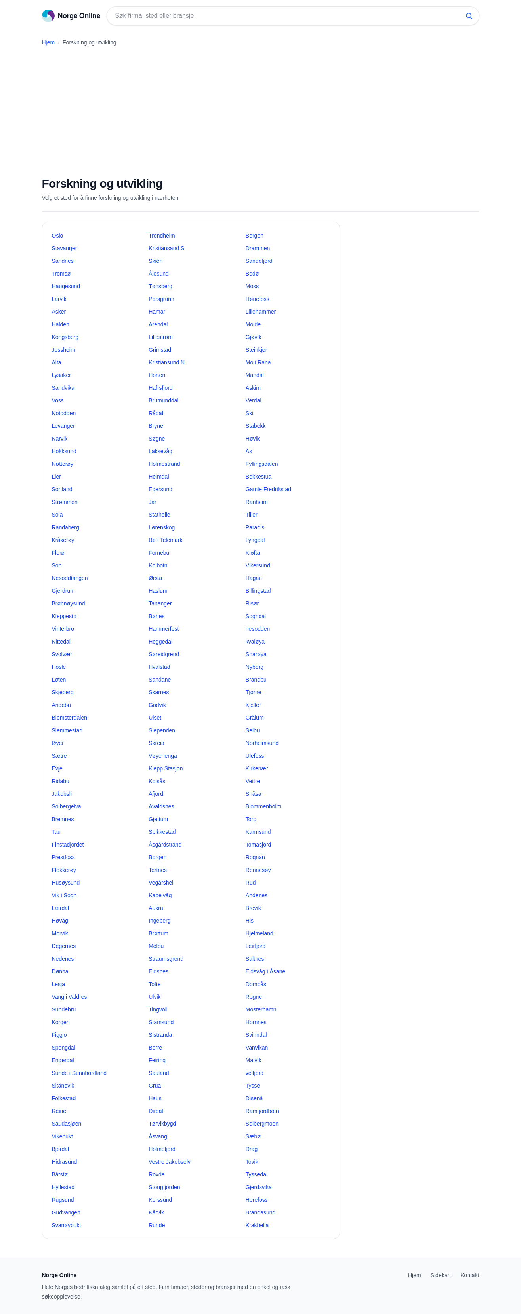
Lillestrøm (161, 337)
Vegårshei (161, 882)
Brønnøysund (68, 603)
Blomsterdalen (70, 717)
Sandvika (63, 388)
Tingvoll (158, 1009)
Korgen (61, 1022)
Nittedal (61, 641)
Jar (152, 502)
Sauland (159, 1073)
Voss (58, 400)
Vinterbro (63, 629)
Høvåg (60, 921)
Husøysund (66, 882)
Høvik (253, 438)
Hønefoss (257, 299)
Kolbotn (158, 565)
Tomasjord (258, 844)
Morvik (60, 933)
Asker (59, 311)
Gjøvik (253, 337)
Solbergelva (66, 806)
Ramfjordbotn (262, 1111)
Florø (58, 553)
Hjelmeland (259, 933)
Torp (251, 819)
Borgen (157, 857)
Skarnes (159, 692)
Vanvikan (257, 1047)
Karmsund (258, 832)
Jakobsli (62, 794)
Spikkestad (162, 832)
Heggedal (160, 641)
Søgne (157, 438)
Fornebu (159, 553)
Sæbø (253, 1136)
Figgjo (59, 1035)
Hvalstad (159, 667)
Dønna (60, 971)
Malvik (253, 1060)
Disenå (254, 1098)
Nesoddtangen (70, 578)
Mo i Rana (258, 362)
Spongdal (63, 1047)
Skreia (156, 743)
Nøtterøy (62, 464)
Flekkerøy (64, 870)
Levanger (63, 426)
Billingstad (258, 591)
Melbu (156, 946)
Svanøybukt (66, 1225)
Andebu (61, 705)
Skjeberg (63, 692)
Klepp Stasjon (166, 768)
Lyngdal (255, 540)
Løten (59, 679)
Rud (251, 882)
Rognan (255, 857)
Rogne (254, 997)
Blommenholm (263, 806)
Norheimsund (262, 743)
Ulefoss (255, 756)
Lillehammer (261, 311)
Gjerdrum (63, 591)
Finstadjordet (68, 844)
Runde (157, 1225)
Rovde (156, 1174)
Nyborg (254, 667)
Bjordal (60, 1149)
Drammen (258, 248)
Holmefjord (162, 1149)
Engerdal (63, 1060)
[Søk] (469, 16)
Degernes (64, 946)
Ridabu (60, 781)
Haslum (158, 591)
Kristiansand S (166, 248)
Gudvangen (66, 1212)
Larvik (59, 299)
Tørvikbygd (162, 1124)
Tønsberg (160, 286)
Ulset (155, 717)
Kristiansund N (167, 362)
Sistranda (160, 1035)
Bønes (156, 616)
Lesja (58, 984)
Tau (56, 832)
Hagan (254, 578)
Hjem (48, 42)
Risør (252, 603)
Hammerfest (164, 629)
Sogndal (256, 616)
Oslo (57, 235)
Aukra (156, 908)
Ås (249, 451)
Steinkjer (256, 350)
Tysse (253, 1085)
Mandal (255, 375)
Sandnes (63, 261)
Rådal (156, 413)
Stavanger (64, 248)
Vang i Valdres (69, 997)
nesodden (258, 629)
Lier (56, 476)
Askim (253, 388)
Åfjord (156, 794)
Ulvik (154, 997)
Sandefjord (259, 261)
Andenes (256, 895)
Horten (157, 375)
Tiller (252, 514)
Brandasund (261, 1212)
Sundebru (64, 1009)
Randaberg (65, 527)
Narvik (60, 438)
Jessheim (63, 350)
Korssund (160, 1200)
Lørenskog (162, 527)
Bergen (254, 235)
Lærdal (60, 908)
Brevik (253, 908)
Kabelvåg (160, 895)
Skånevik (63, 1085)
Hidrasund (64, 1162)
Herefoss (257, 1200)
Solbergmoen (262, 1124)
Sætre (59, 756)
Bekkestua (258, 476)
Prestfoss (63, 857)
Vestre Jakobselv (170, 1162)
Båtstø (60, 1174)
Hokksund (64, 451)
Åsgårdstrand (165, 844)
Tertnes (158, 870)
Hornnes (256, 1022)
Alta (56, 362)
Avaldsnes (161, 806)
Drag (252, 1149)
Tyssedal (256, 1174)
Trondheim (162, 235)
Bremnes (63, 819)
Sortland (62, 489)
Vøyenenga (163, 756)
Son (57, 565)
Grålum (255, 717)
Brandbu (256, 679)
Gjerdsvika (259, 1187)
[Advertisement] (260, 108)
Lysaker (61, 375)
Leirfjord (256, 946)
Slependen (162, 730)
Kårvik (156, 1212)
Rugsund (63, 1200)
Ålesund (159, 273)
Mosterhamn (261, 1009)
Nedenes (63, 959)
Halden (60, 324)
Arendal (158, 324)
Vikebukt (62, 1136)
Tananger (160, 603)
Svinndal (256, 1035)
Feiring (157, 1060)
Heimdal (159, 476)
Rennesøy (258, 870)
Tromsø (61, 273)
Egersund (160, 489)
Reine (59, 1111)
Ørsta (155, 578)
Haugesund (66, 286)
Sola (57, 514)
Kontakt (469, 1275)
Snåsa (253, 794)
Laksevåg (160, 451)
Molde (253, 324)
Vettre (253, 781)
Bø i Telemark (165, 540)
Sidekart (441, 1275)
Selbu (253, 730)
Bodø (252, 273)
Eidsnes (158, 971)
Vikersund (258, 565)
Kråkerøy (63, 540)
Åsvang (158, 1136)
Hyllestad (63, 1187)
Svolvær (62, 654)
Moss (252, 286)
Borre (155, 1047)
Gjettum (158, 819)
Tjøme (253, 692)
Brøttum (158, 933)
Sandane (160, 679)
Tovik (252, 1162)
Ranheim (257, 502)
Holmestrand (164, 464)
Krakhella (257, 1225)
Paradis (255, 527)
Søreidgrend (164, 654)
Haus (155, 1098)
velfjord (254, 1073)
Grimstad (160, 350)
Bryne (156, 426)
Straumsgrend (166, 959)
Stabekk (256, 426)
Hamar (157, 311)
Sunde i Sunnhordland (79, 1073)
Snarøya (256, 654)
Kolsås (157, 781)
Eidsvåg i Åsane (265, 971)
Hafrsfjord (161, 388)
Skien (155, 261)
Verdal (253, 400)
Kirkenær (257, 768)
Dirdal (156, 1111)
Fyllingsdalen (262, 464)
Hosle (59, 667)
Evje (57, 768)
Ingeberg (159, 921)
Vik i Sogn (64, 895)
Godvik (157, 705)
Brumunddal (164, 400)
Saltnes (255, 959)
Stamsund (161, 1022)
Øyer (58, 743)
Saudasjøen (67, 1124)
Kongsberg (65, 337)
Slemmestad (67, 730)
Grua (155, 1085)
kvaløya (255, 641)
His (250, 921)
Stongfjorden (164, 1187)
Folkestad (64, 1098)
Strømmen (65, 502)
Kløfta (253, 553)
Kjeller (253, 705)
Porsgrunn (161, 299)
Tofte (154, 984)
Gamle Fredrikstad (268, 489)
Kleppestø (64, 616)
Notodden (64, 413)
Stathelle (159, 514)
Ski (249, 413)
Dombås (256, 984)
